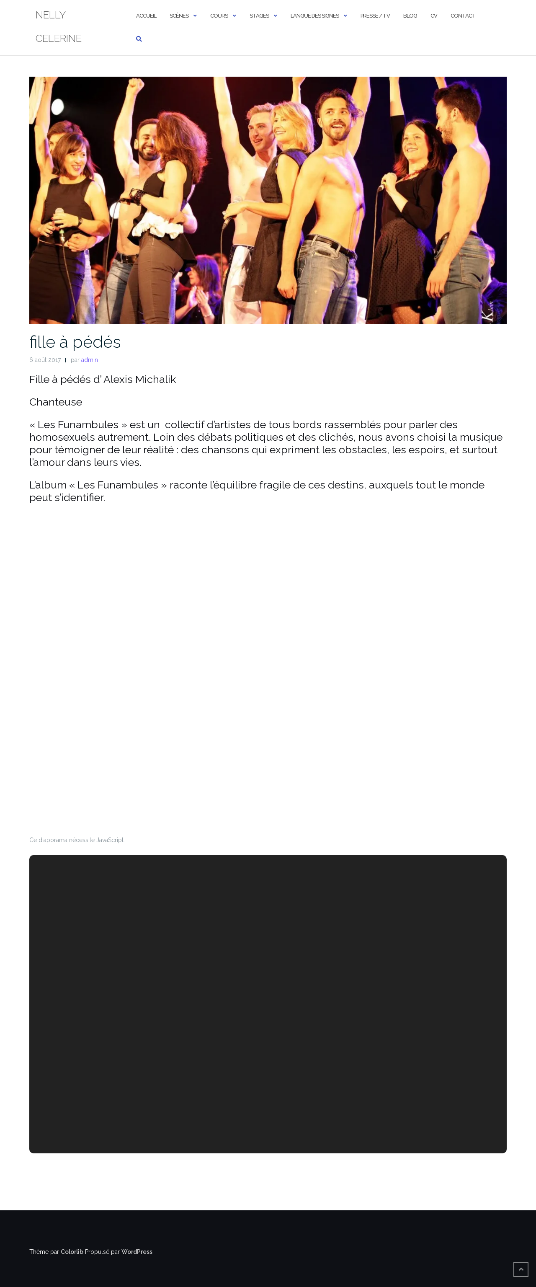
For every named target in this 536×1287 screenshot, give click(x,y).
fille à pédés (75, 341)
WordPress (136, 1251)
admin (89, 360)
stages (259, 16)
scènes (179, 16)
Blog (410, 16)
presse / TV (375, 16)
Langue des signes (315, 16)
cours (219, 16)
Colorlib (72, 1251)
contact (463, 16)
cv (433, 16)
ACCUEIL (146, 16)
